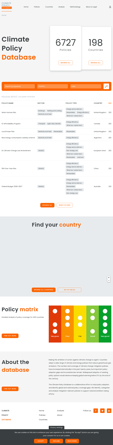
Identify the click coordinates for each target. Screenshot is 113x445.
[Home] (7, 6)
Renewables (71, 112)
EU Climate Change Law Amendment (16, 150)
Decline (56, 441)
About (59, 415)
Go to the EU (69, 290)
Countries (49, 7)
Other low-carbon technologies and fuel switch (75, 116)
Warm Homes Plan (9, 112)
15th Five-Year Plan (9, 168)
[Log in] (110, 7)
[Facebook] (95, 410)
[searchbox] (52, 86)
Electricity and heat (44, 114)
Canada (97, 124)
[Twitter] (102, 410)
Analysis (61, 7)
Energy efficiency (83, 112)
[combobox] (52, 86)
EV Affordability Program (11, 124)
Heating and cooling (54, 111)
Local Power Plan (8, 131)
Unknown (80, 157)
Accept (41, 441)
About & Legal (91, 7)
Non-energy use (72, 150)
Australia (97, 186)
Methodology (75, 7)
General (41, 150)
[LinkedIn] (109, 410)
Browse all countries (43, 290)
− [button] (108, 280)
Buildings (41, 111)
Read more (72, 441)
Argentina (97, 138)
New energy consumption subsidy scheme (18, 138)
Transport (41, 124)
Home (26, 7)
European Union (100, 150)
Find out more (10, 336)
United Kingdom (100, 112)
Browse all (65, 63)
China (96, 168)
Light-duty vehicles (53, 124)
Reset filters (64, 205)
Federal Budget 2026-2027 (12, 186)
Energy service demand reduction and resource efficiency (75, 109)
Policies (37, 7)
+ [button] (108, 277)
